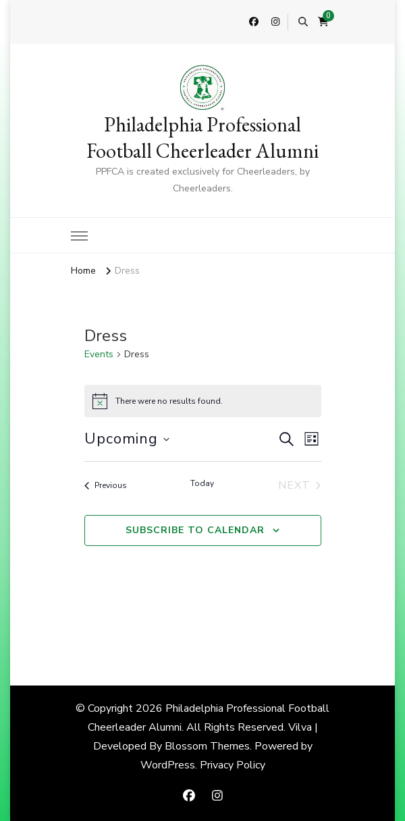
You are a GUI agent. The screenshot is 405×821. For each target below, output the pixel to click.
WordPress (167, 765)
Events (98, 354)
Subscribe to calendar (195, 530)
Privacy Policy (232, 765)
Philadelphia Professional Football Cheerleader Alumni (202, 137)
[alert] (202, 401)
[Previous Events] (105, 485)
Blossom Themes (207, 746)
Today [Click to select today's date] (202, 483)
